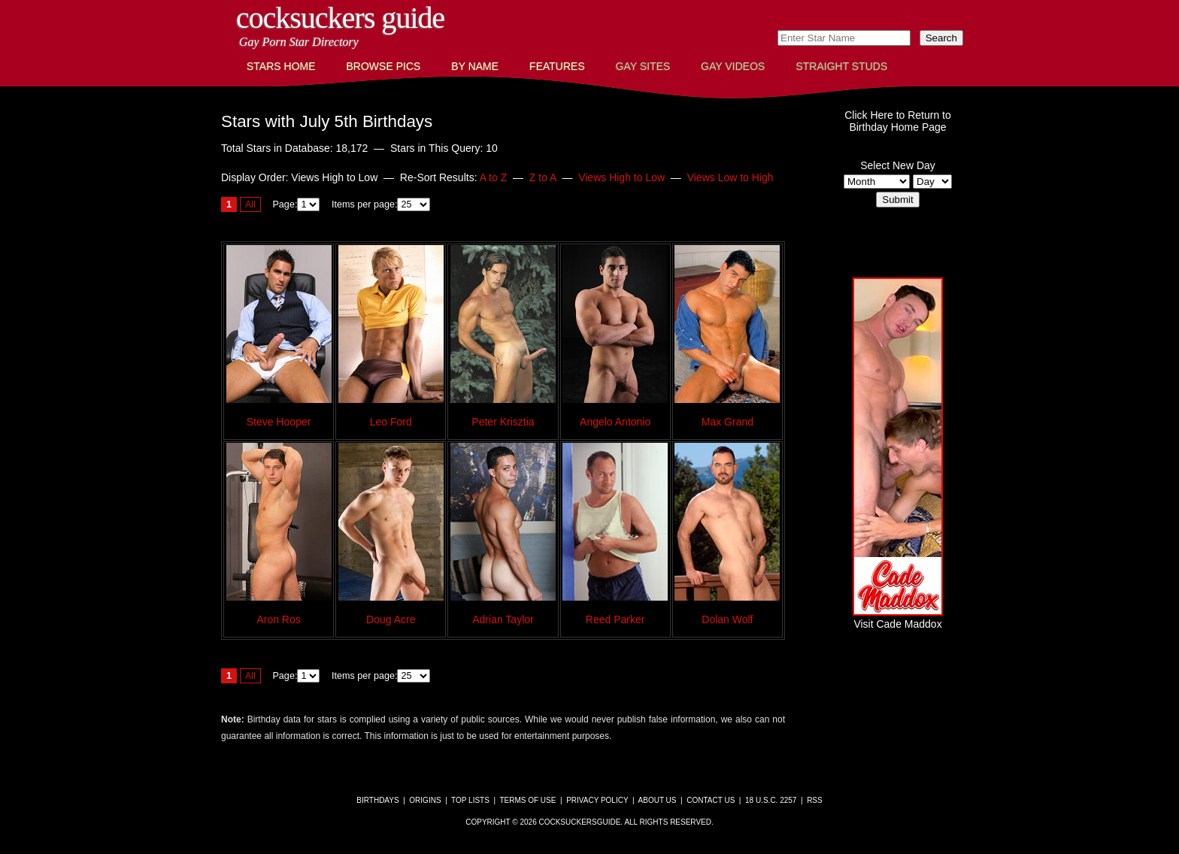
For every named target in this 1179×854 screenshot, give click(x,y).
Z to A (542, 177)
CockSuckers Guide (340, 18)
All (250, 204)
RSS (815, 800)
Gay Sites (643, 66)
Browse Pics (384, 66)
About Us (657, 800)
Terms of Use (527, 800)
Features (557, 66)
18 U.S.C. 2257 (770, 800)
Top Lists (470, 800)
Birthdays (377, 800)
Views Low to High (730, 177)
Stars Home (281, 66)
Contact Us (710, 800)
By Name (475, 66)
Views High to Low (621, 177)
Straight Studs (841, 66)
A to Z (494, 177)
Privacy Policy (597, 800)
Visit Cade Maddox (898, 618)
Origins (425, 800)
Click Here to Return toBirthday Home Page (897, 121)
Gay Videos (733, 66)
